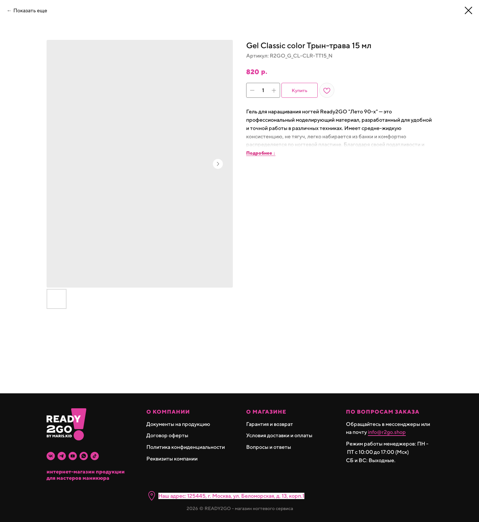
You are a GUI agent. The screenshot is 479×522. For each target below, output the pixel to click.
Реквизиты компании (172, 459)
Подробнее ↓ (260, 153)
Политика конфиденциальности (185, 447)
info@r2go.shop (387, 432)
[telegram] (62, 456)
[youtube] (73, 456)
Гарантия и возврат (269, 424)
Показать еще (30, 10)
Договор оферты (167, 435)
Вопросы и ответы (268, 447)
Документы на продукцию (178, 424)
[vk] (51, 456)
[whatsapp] (84, 456)
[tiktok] (94, 456)
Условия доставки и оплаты (279, 435)
